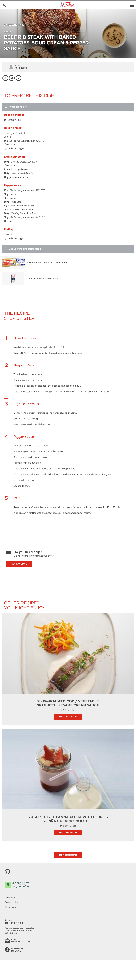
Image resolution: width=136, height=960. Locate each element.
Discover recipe (68, 716)
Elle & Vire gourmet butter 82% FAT (47, 262)
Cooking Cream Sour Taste (42, 278)
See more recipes (68, 855)
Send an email (19, 564)
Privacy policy (11, 907)
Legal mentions (12, 897)
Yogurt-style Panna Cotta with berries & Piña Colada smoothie (68, 819)
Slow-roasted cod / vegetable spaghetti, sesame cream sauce (68, 703)
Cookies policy (11, 902)
